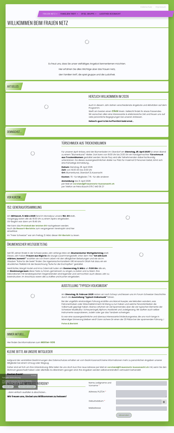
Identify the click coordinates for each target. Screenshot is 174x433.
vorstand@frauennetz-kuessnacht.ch (128, 367)
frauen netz (49, 14)
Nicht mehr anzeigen (27, 387)
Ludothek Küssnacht (110, 14)
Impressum (161, 7)
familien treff (68, 14)
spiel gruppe (88, 14)
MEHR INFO (8, 387)
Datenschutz (146, 7)
